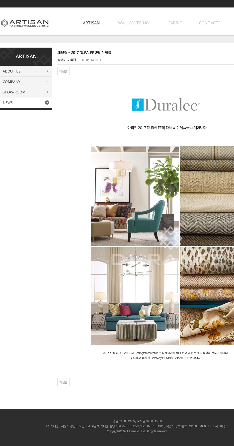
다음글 (63, 71)
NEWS (8, 102)
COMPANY (11, 81)
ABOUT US (11, 71)
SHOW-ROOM (14, 92)
